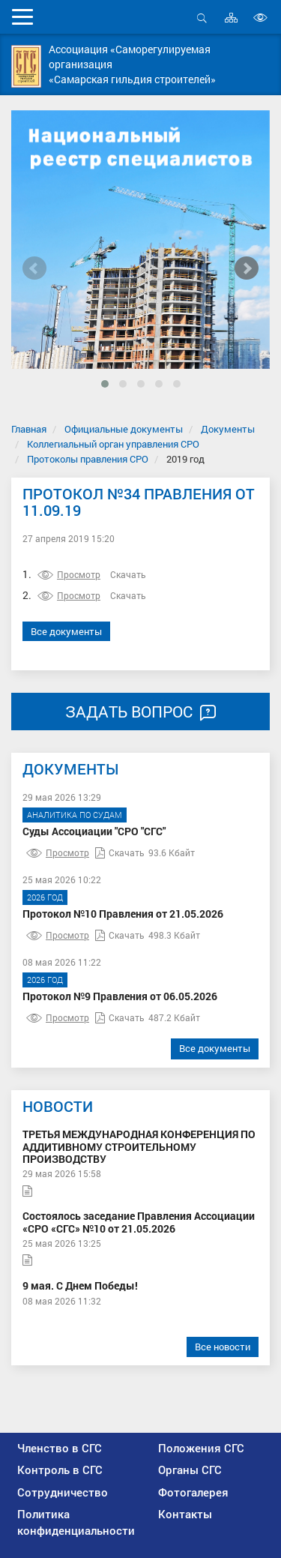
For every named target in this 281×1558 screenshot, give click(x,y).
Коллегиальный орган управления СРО (113, 444)
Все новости (222, 1346)
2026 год (45, 897)
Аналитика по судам (74, 814)
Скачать (128, 574)
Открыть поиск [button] (202, 17)
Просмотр (68, 574)
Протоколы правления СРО (87, 459)
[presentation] (34, 268)
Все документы (66, 631)
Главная (28, 429)
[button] (105, 383)
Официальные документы (123, 429)
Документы (228, 429)
